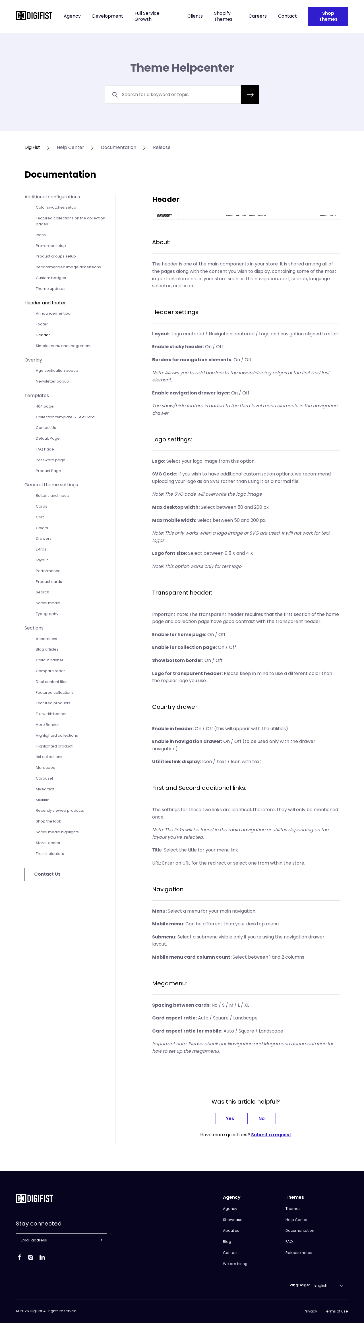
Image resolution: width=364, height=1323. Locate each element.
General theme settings (51, 484)
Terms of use (336, 1311)
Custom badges (51, 277)
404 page (45, 406)
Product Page (48, 470)
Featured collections (55, 692)
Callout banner (49, 660)
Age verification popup (57, 370)
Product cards (49, 581)
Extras (41, 549)
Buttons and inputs (53, 495)
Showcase (233, 1219)
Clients (195, 16)
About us (231, 1230)
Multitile (42, 799)
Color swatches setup (56, 207)
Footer (42, 324)
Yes (230, 1118)
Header (43, 335)
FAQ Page (45, 449)
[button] (250, 94)
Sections (34, 628)
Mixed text (45, 789)
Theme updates (50, 288)
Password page (50, 460)
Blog (227, 1241)
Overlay (33, 360)
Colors (42, 528)
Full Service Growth (147, 16)
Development (107, 16)
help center (70, 148)
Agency (72, 16)
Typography (47, 613)
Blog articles (47, 649)
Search (42, 592)
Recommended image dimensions (68, 267)
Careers (258, 16)
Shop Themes (328, 16)
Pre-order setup (51, 245)
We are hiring (235, 1263)
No (261, 1118)
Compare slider (50, 670)
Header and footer (45, 303)
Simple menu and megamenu (64, 345)
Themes (293, 1208)
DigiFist (32, 148)
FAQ (289, 1241)
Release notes (299, 1252)
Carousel (44, 778)
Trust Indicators (50, 853)
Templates (36, 395)
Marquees (45, 767)
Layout (42, 560)
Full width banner (51, 713)
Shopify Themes (223, 16)
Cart (40, 517)
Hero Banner (47, 724)
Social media (48, 603)
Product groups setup (56, 256)
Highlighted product (54, 746)
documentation (118, 148)
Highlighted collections (57, 735)
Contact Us (46, 427)
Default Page (48, 438)
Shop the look (48, 821)
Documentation (300, 1230)
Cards (41, 506)
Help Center (297, 1219)
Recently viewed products (60, 810)
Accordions (46, 638)
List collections (49, 756)
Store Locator (48, 842)
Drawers (43, 538)
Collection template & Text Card (65, 417)
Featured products (53, 703)
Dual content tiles (51, 681)
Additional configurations (52, 197)
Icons (41, 234)
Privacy (310, 1311)
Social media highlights (57, 832)
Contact (287, 16)
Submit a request (271, 1134)
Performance (48, 570)
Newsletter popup (52, 381)
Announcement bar (54, 313)
